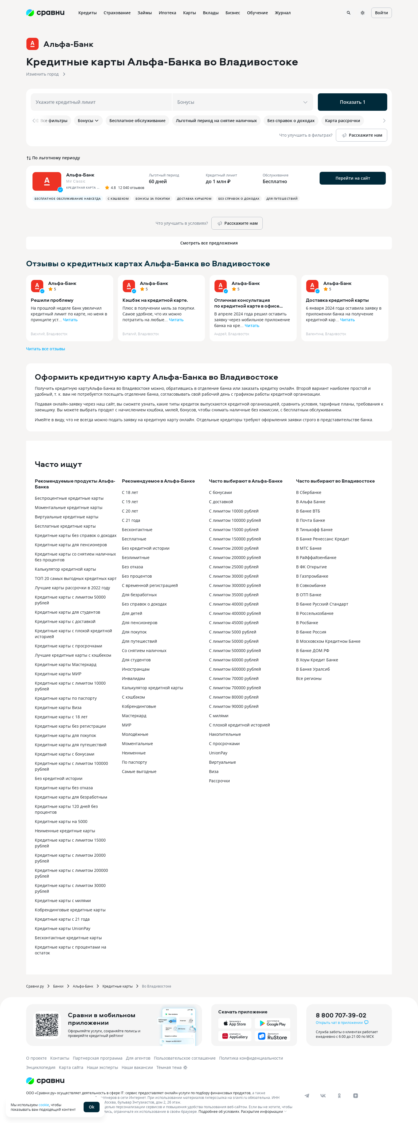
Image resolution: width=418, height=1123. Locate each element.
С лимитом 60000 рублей (234, 660)
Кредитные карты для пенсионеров (71, 544)
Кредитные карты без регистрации (70, 726)
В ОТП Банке (308, 594)
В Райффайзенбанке (316, 557)
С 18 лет (130, 492)
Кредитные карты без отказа (64, 787)
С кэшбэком (133, 697)
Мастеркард (134, 715)
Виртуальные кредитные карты (66, 516)
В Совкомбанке (311, 585)
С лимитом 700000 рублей (235, 687)
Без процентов (137, 576)
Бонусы (88, 120)
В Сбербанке (308, 492)
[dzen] (355, 1096)
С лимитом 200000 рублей (235, 557)
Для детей (132, 613)
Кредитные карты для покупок (65, 735)
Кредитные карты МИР (58, 673)
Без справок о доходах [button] (239, 199)
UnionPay (218, 753)
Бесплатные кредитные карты (65, 526)
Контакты (59, 1058)
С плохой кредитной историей (239, 725)
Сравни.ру (35, 986)
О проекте (36, 1058)
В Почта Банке (310, 520)
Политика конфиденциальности (251, 1058)
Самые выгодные (139, 771)
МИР (126, 725)
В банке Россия (311, 632)
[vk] (323, 1096)
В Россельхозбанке (315, 613)
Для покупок (134, 632)
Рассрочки (219, 780)
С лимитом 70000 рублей (234, 678)
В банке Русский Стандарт (322, 604)
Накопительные (225, 734)
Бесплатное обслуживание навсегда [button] (68, 199)
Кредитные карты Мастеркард (65, 664)
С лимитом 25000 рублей (234, 566)
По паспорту (134, 762)
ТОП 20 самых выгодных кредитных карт (76, 578)
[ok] (339, 1096)
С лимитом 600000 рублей (235, 669)
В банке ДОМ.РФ (312, 650)
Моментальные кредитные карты (68, 507)
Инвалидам (133, 678)
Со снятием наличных (144, 650)
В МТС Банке (309, 548)
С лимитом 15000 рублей (234, 529)
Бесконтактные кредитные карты (68, 937)
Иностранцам (135, 669)
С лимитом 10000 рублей (234, 511)
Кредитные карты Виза (58, 707)
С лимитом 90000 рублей (234, 706)
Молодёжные (135, 734)
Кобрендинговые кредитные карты (70, 910)
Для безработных (139, 594)
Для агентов (138, 1058)
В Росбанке (307, 622)
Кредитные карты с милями (63, 900)
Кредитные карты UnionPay (62, 928)
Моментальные (137, 743)
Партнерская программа (97, 1058)
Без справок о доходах (144, 604)
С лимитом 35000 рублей (234, 594)
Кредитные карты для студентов (67, 612)
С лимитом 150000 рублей (235, 539)
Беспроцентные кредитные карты (69, 498)
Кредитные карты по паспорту (66, 698)
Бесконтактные (137, 529)
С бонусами (220, 492)
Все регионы (309, 678)
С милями (218, 715)
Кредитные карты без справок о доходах (75, 535)
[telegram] (307, 1096)
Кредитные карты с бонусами (64, 754)
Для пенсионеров (139, 622)
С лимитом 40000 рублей (234, 604)
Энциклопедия (40, 1067)
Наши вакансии (137, 1067)
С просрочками (224, 743)
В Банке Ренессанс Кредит (322, 539)
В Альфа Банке (310, 501)
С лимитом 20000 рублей (234, 548)
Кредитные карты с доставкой (65, 621)
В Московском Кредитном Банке (328, 641)
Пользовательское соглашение (185, 1058)
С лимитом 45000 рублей (234, 622)
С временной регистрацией (150, 585)
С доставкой (221, 501)
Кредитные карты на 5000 (61, 821)
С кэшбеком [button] (118, 199)
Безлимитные (135, 557)
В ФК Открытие (311, 566)
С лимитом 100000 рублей (235, 520)
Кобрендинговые (139, 706)
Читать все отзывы (45, 348)
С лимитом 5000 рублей (232, 632)
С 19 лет (130, 501)
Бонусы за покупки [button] (153, 199)
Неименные (134, 753)
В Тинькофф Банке (314, 529)
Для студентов (136, 660)
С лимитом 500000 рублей (235, 650)
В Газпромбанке (312, 576)
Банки (58, 986)
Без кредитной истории (58, 778)
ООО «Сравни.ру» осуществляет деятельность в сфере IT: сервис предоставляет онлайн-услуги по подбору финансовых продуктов (138, 1092)
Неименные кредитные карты (65, 830)
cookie (44, 1104)
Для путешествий (139, 641)
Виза (214, 771)
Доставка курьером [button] (194, 199)
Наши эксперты (102, 1067)
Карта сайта (71, 1067)
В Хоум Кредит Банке (317, 660)
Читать (70, 319)
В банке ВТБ (308, 511)
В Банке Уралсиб (313, 669)
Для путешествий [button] (282, 199)
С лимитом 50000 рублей (234, 641)
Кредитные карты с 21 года (62, 919)
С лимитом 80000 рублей (234, 697)
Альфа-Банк (62, 283)
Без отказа (132, 566)
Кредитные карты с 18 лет (61, 716)
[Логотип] (45, 1080)
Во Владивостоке (156, 986)
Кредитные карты (117, 986)
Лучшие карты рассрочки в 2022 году (72, 587)
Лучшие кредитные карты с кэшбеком (73, 655)
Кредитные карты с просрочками (68, 646)
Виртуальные (222, 762)
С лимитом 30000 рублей (234, 576)
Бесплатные (134, 539)
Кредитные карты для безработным (71, 797)
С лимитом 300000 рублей (235, 585)
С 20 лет (130, 511)
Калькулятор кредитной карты (65, 569)
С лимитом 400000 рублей (235, 613)
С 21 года (131, 520)
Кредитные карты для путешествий (71, 744)
